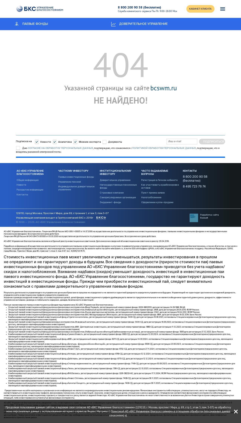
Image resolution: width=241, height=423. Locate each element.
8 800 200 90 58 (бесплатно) (139, 7)
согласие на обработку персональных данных (60, 148)
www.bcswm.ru (117, 249)
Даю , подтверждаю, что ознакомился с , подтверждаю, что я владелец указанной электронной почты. (118, 149)
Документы (115, 142)
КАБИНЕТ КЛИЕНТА (200, 9)
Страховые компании (112, 193)
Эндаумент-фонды (110, 203)
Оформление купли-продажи (157, 203)
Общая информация (28, 180)
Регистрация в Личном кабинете (159, 180)
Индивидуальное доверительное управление (76, 188)
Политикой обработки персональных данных (164, 148)
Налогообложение (151, 198)
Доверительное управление (115, 180)
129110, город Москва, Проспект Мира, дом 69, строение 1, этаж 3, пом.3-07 (62, 213)
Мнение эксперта (90, 142)
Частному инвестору (73, 171)
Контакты (22, 195)
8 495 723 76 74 (194, 186)
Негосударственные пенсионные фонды (118, 186)
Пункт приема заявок (153, 193)
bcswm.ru (163, 88)
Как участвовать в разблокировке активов (160, 186)
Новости (45, 142)
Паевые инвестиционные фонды (76, 177)
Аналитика (65, 142)
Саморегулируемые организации (118, 198)
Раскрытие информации (30, 190)
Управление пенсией (69, 182)
